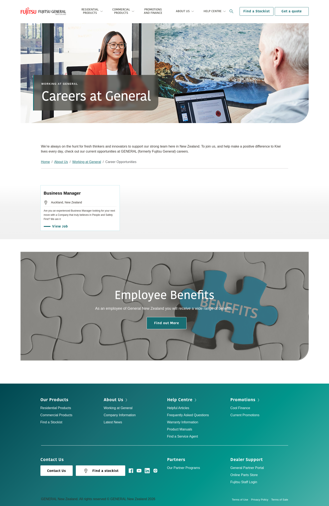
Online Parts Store (244, 475)
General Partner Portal (247, 468)
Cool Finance (240, 408)
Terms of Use (241, 499)
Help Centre (179, 399)
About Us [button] (183, 11)
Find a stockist (101, 470)
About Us (61, 162)
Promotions (242, 399)
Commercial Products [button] (121, 11)
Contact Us (56, 471)
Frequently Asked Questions (188, 415)
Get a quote (291, 11)
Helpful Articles (178, 408)
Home (45, 162)
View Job (59, 227)
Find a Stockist (256, 11)
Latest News (113, 422)
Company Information (120, 415)
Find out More (166, 323)
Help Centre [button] (213, 11)
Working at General (86, 162)
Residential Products (55, 408)
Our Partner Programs (183, 468)
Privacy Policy (261, 499)
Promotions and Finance (153, 11)
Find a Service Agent (182, 436)
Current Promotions (244, 415)
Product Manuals (179, 429)
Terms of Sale (279, 499)
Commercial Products (56, 415)
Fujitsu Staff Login (243, 482)
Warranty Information (182, 422)
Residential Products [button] (90, 11)
